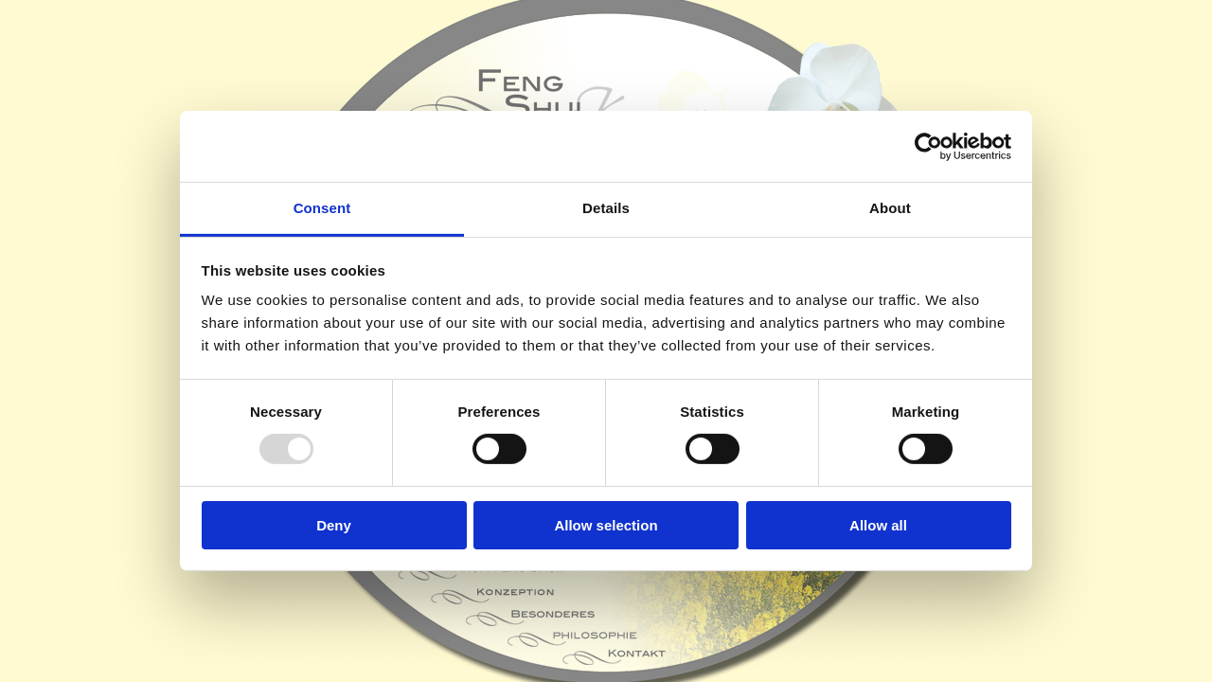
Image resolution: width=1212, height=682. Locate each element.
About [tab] (890, 208)
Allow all (878, 525)
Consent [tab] (322, 208)
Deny (333, 525)
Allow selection (605, 525)
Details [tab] (606, 208)
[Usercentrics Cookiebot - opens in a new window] (928, 146)
